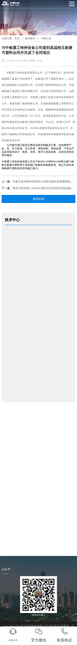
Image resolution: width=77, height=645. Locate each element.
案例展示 (30, 38)
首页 (17, 38)
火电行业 (46, 38)
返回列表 (38, 199)
